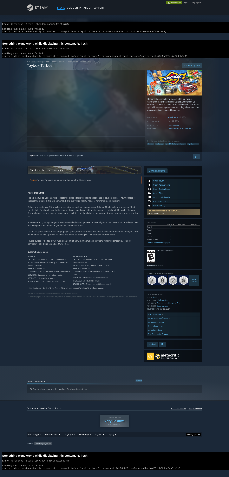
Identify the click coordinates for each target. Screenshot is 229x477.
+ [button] (197, 147)
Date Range (83, 440)
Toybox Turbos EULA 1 (157, 217)
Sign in (32, 159)
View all (139, 384)
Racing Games (43, 65)
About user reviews (178, 412)
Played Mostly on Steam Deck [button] (114, 449)
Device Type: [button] (177, 449)
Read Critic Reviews (169, 362)
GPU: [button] (164, 449)
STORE (61, 7)
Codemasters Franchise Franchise (64, 65)
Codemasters (173, 129)
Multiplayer (159, 147)
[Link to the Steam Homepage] (40, 10)
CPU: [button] (154, 449)
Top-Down (191, 147)
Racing (150, 147)
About (88, 7)
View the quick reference (159, 322)
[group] (114, 449)
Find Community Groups (158, 337)
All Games (31, 65)
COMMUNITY (74, 7)
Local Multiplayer (172, 147)
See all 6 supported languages (158, 246)
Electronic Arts (186, 132)
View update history (156, 326)
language (195, 3)
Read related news (155, 330)
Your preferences (195, 412)
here (74, 392)
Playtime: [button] (93, 449)
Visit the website (156, 318)
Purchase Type (51, 440)
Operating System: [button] (139, 449)
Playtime (98, 440)
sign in (186, 3)
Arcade (182, 147)
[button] (173, 216)
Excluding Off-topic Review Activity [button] (71, 449)
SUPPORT (99, 7)
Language (68, 440)
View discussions (155, 334)
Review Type (33, 440)
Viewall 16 (194, 284)
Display (111, 440)
